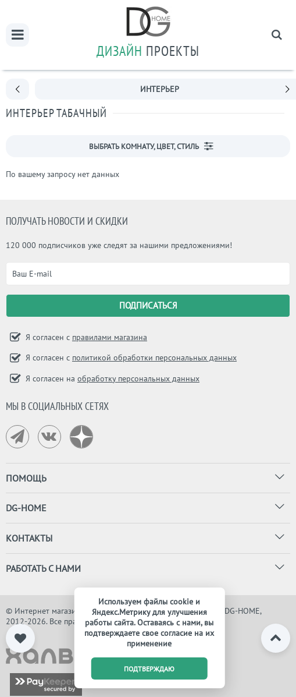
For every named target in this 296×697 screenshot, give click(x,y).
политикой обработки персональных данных (154, 357)
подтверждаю (149, 668)
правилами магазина (109, 337)
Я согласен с (85, 337)
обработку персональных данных (138, 378)
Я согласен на (111, 378)
